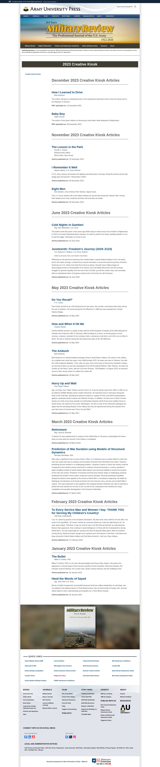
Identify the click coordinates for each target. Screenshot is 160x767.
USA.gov (40, 750)
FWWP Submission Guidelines (64, 680)
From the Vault (66, 703)
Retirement (59, 429)
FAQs (63, 706)
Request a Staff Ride (87, 706)
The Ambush (60, 350)
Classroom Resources (69, 700)
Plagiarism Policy (60, 675)
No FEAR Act (121, 748)
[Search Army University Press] (124, 6)
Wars (24, 714)
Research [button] (104, 46)
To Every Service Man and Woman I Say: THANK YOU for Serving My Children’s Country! (88, 511)
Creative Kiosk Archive (33, 74)
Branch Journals (48, 697)
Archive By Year (28, 693)
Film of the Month (67, 693)
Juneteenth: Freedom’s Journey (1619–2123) (82, 249)
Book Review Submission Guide (123, 671)
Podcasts (55, 16)
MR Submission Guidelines (121, 661)
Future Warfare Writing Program (35, 680)
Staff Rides (66, 16)
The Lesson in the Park (67, 147)
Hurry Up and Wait (64, 383)
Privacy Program (111, 748)
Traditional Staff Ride (87, 693)
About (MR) (34, 661)
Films (46, 16)
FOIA (127, 748)
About (100, 16)
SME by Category (106, 697)
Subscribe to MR (30, 666)
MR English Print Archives (63, 666)
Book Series (27, 703)
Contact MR (116, 666)
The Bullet (59, 556)
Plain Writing (100, 748)
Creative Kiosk (30, 675)
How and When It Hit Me (68, 324)
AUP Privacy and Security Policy (34, 748)
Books (27, 16)
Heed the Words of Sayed (69, 578)
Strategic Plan (32, 750)
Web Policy (79, 748)
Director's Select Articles (91, 671)
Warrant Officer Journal (50, 708)
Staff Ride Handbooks (88, 700)
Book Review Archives (90, 666)
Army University (70, 748)
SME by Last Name (106, 693)
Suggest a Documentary (69, 709)
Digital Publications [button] (45, 46)
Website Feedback (125, 697)
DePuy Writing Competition (34, 671)
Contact (122, 693)
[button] (50, 2)
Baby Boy (58, 113)
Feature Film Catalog (68, 697)
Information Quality (90, 748)
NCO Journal (46, 700)
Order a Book (27, 697)
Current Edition (59, 661)
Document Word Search (91, 675)
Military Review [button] (30, 46)
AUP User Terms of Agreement (54, 748)
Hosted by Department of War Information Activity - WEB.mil (66, 761)
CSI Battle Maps (86, 714)
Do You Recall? (62, 299)
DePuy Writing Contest (90, 46)
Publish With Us (88, 16)
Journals (37, 16)
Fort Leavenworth (28, 700)
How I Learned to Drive (67, 92)
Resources (110, 16)
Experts (77, 16)
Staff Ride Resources (87, 703)
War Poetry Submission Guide (122, 675)
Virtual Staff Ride (86, 697)
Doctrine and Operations (30, 711)
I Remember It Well (64, 167)
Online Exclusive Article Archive (65, 671)
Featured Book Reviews (91, 661)
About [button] (112, 46)
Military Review (47, 693)
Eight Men (58, 188)
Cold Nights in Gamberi (67, 224)
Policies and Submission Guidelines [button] (67, 46)
